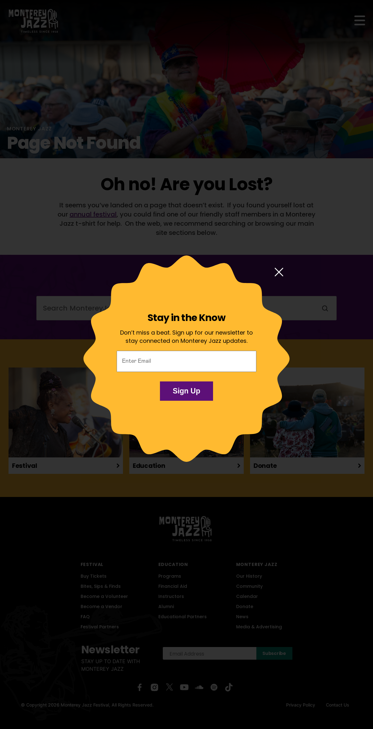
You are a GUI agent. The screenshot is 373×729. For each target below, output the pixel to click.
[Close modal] (279, 272)
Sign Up (186, 391)
